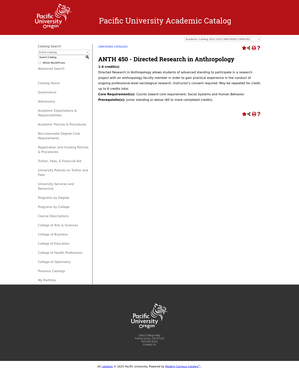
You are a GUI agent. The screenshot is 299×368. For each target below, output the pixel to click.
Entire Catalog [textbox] (48, 52)
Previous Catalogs (51, 271)
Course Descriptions (53, 216)
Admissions (46, 101)
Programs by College (53, 207)
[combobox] (223, 39)
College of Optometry (54, 262)
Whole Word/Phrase (54, 62)
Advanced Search (51, 68)
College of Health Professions (60, 253)
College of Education (53, 243)
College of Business (53, 234)
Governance (47, 92)
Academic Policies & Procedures (62, 124)
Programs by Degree (53, 198)
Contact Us (149, 344)
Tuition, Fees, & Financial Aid (59, 161)
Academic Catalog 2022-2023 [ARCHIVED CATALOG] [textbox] (218, 39)
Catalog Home (49, 83)
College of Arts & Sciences (58, 225)
